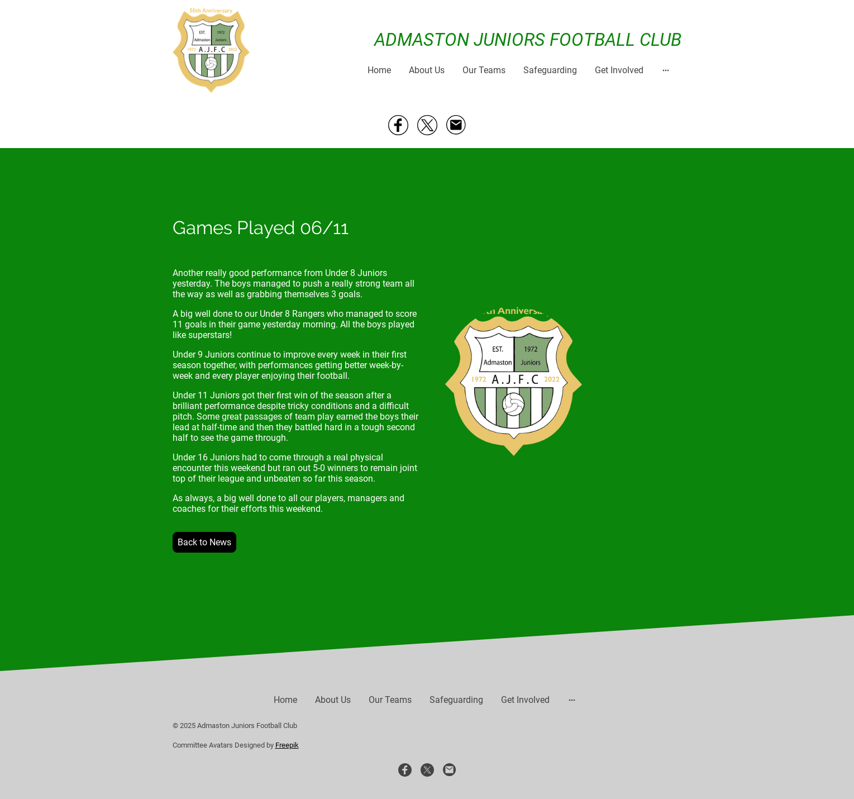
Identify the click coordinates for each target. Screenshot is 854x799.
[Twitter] (427, 125)
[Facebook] (398, 125)
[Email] (456, 125)
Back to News (204, 542)
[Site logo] (211, 50)
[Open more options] (666, 69)
